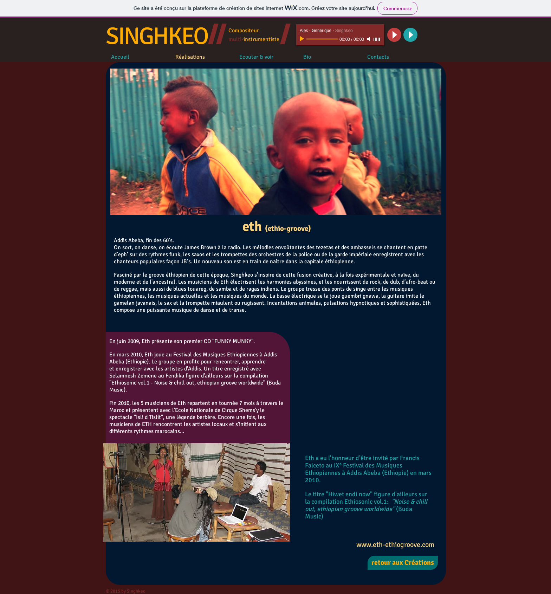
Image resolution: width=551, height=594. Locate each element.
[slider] (377, 39)
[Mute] (369, 39)
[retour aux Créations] (403, 563)
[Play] (302, 39)
